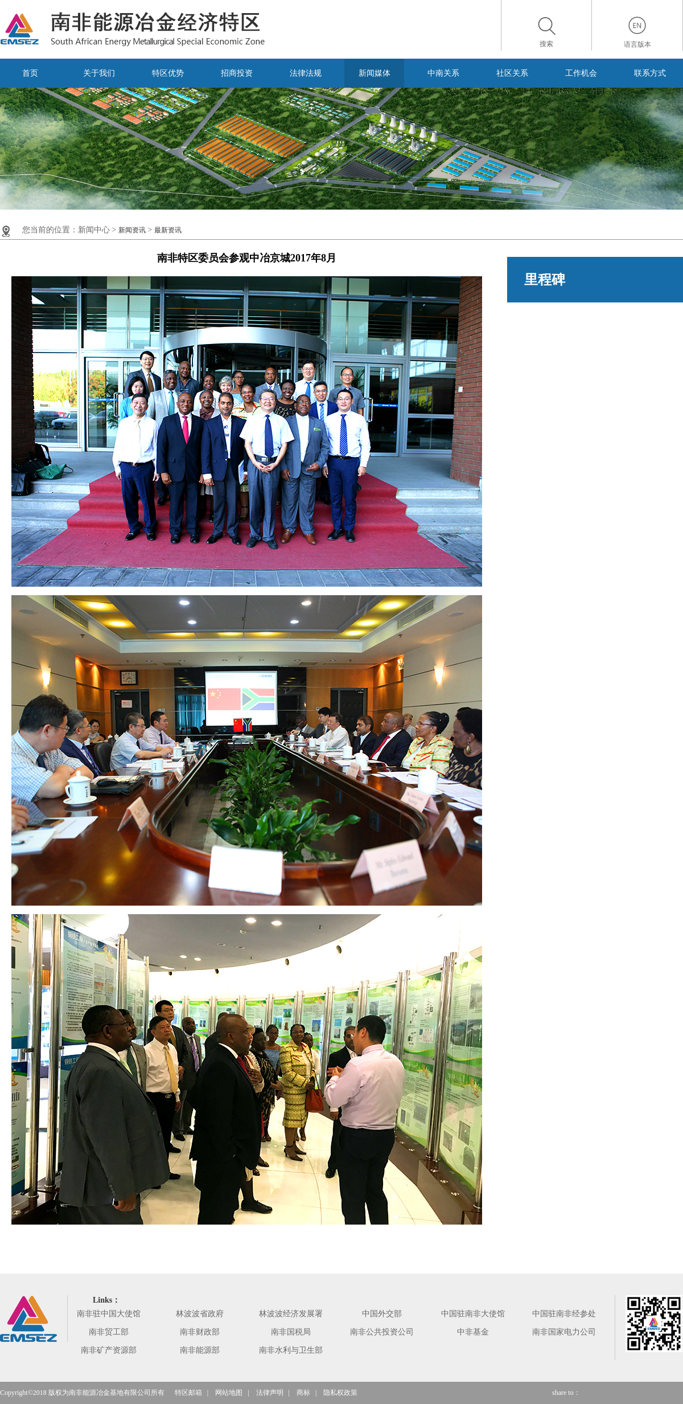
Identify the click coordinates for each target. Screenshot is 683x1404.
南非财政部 (200, 1332)
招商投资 (237, 73)
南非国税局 (291, 1332)
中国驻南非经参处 (564, 1313)
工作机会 (581, 73)
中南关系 (443, 73)
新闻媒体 (374, 73)
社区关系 (512, 73)
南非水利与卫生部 (291, 1350)
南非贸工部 (109, 1332)
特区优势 (168, 73)
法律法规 (306, 73)
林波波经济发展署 (291, 1313)
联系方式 (650, 73)
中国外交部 (382, 1313)
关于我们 (99, 73)
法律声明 (269, 1393)
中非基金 (473, 1332)
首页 (30, 73)
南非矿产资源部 (109, 1350)
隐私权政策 (340, 1393)
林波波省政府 (200, 1313)
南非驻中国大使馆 (109, 1313)
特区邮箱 (188, 1393)
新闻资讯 (132, 230)
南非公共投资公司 (382, 1332)
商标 (303, 1393)
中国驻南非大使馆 (473, 1313)
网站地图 (228, 1393)
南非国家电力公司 (564, 1332)
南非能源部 (200, 1350)
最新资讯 (168, 230)
